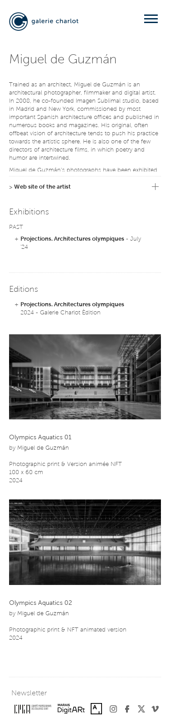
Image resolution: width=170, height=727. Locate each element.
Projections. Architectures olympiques (72, 239)
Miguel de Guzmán (43, 448)
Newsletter (29, 693)
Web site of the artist (42, 187)
